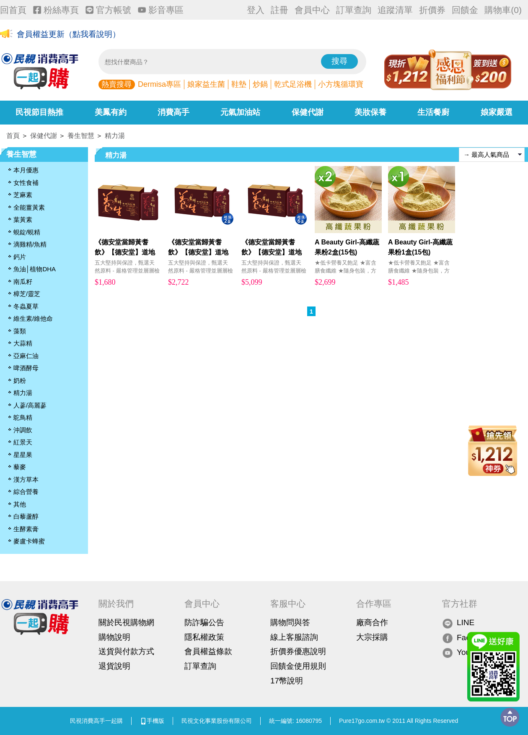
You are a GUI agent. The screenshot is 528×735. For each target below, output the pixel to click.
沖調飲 (22, 430)
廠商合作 (372, 622)
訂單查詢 (353, 10)
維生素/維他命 (33, 318)
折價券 (432, 10)
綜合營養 (26, 491)
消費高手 (173, 112)
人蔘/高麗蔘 (30, 405)
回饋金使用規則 (298, 666)
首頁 (13, 135)
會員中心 (312, 10)
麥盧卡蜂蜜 (29, 541)
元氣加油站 (240, 112)
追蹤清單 (395, 10)
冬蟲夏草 (26, 306)
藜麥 (19, 466)
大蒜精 (22, 343)
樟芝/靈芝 (26, 293)
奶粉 (19, 380)
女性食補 (26, 182)
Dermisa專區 (159, 84)
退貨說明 (114, 666)
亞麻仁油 (26, 355)
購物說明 (114, 637)
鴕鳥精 (22, 417)
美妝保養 (370, 112)
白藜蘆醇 (26, 516)
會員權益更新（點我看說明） (68, 34)
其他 (19, 504)
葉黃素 (22, 219)
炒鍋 (260, 84)
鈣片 (19, 256)
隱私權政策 (204, 637)
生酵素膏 (26, 528)
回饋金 (465, 10)
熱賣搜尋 (116, 84)
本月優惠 (26, 170)
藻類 (19, 331)
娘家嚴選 (496, 112)
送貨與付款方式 (126, 651)
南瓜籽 (22, 281)
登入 (255, 10)
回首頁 (13, 10)
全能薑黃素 (29, 207)
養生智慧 (80, 135)
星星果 (22, 454)
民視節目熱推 (39, 112)
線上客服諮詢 (294, 637)
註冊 (279, 10)
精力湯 (115, 135)
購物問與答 (290, 622)
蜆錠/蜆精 (26, 232)
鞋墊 (238, 84)
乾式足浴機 (293, 84)
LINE (458, 623)
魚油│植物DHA (34, 269)
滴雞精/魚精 (30, 244)
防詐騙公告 (204, 622)
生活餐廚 (433, 112)
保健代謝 (308, 112)
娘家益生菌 (206, 84)
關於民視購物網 (126, 622)
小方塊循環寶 (340, 84)
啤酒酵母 (26, 367)
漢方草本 (26, 479)
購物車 (503, 10)
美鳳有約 (111, 112)
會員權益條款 (208, 651)
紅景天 (22, 442)
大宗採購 (372, 637)
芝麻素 (22, 194)
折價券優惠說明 (298, 651)
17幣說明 (286, 680)
